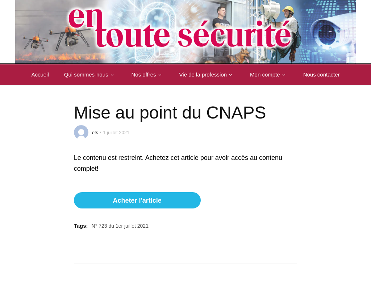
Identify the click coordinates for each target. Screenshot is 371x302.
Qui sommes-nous (90, 74)
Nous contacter (321, 74)
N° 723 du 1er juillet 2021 (120, 226)
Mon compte (269, 74)
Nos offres (148, 74)
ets (95, 132)
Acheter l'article (137, 200)
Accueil (40, 74)
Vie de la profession (207, 74)
